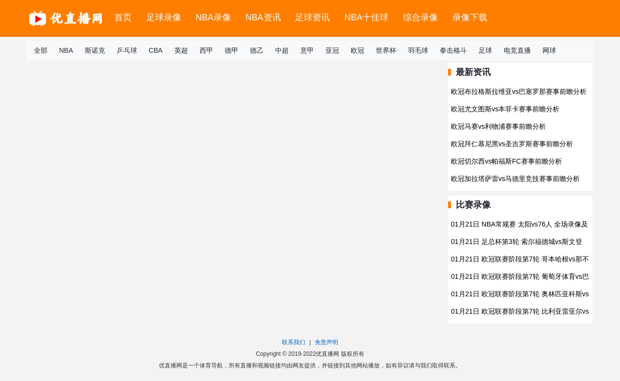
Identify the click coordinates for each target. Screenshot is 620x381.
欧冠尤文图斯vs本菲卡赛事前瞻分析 (505, 109)
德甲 (231, 50)
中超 (282, 50)
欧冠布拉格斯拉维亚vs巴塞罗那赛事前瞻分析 (519, 91)
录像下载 (469, 17)
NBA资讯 (263, 17)
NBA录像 (213, 17)
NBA (66, 50)
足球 (485, 50)
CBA (156, 50)
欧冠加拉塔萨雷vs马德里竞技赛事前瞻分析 (515, 179)
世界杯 (386, 50)
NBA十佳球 (366, 17)
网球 (549, 50)
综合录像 (420, 17)
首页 (123, 17)
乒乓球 (127, 50)
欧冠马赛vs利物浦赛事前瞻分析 (498, 126)
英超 (181, 50)
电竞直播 (517, 50)
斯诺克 (95, 50)
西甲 (206, 50)
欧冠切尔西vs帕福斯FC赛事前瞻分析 (506, 161)
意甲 (307, 50)
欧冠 (357, 50)
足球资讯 (312, 17)
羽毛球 (418, 50)
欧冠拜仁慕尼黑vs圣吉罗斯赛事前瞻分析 (512, 144)
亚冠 (332, 50)
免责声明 (326, 342)
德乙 (257, 50)
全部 (40, 50)
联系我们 (293, 342)
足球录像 (163, 17)
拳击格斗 (453, 50)
